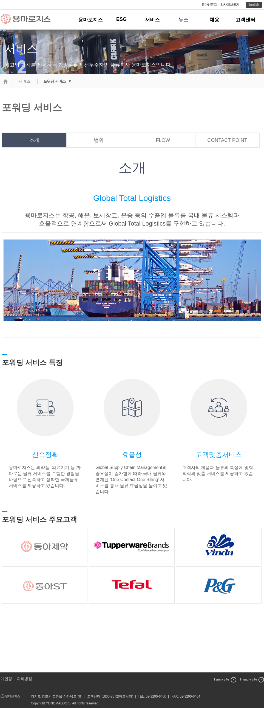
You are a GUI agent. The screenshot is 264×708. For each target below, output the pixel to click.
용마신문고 (209, 5)
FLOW (163, 140)
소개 (34, 140)
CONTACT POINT (227, 140)
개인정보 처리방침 (16, 678)
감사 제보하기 (229, 5)
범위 (99, 140)
